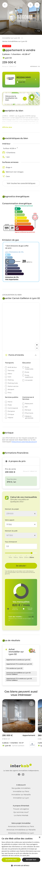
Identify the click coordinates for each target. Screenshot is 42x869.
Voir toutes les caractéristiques (21, 183)
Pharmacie (29, 413)
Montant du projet (12, 509)
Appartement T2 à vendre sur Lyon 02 (19, 664)
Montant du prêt (11, 531)
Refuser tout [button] (31, 860)
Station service (13, 386)
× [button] (39, 837)
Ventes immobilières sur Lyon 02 (14, 41)
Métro (10, 373)
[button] (21, 865)
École (27, 372)
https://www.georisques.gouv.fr (24, 442)
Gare (9, 377)
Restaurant (29, 403)
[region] (21, 327)
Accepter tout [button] (11, 860)
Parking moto (13, 383)
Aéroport (11, 389)
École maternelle (29, 368)
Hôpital (10, 417)
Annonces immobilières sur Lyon (21, 833)
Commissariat (13, 408)
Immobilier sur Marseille (21, 795)
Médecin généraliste (29, 417)
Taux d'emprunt (11, 542)
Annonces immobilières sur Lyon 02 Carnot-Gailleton (18, 673)
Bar (26, 407)
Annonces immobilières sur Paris (21, 826)
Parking (11, 380)
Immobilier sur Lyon (21, 798)
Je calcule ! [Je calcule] (21, 566)
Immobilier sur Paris (21, 791)
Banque (28, 410)
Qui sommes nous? (21, 812)
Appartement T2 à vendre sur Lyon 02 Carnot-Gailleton (19, 679)
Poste (10, 405)
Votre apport (9, 520)
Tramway (11, 370)
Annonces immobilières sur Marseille (21, 830)
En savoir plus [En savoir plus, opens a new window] (24, 855)
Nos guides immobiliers (21, 788)
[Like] (31, 703)
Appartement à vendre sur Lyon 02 (18, 660)
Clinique (11, 414)
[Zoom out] (37, 348)
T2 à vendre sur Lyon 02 (14, 668)
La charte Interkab (21, 815)
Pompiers (11, 411)
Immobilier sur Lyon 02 (11, 38)
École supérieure (29, 376)
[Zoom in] (37, 344)
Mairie (10, 402)
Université (28, 380)
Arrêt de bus (12, 367)
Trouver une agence (21, 809)
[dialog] (21, 852)
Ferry (9, 392)
